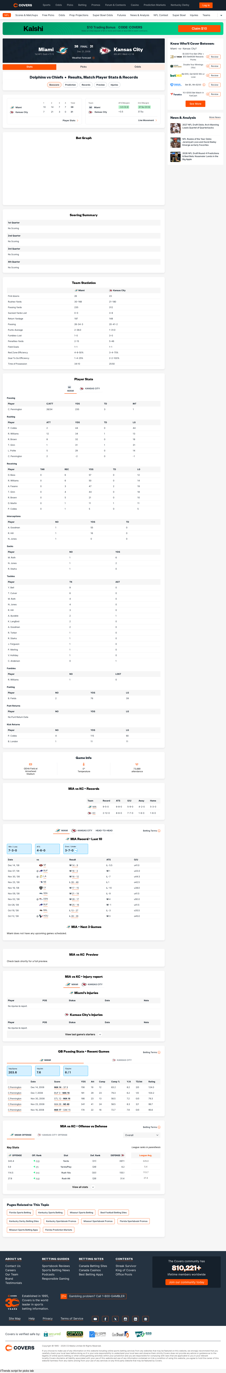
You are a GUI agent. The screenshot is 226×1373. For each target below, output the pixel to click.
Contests (124, 1259)
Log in (206, 5)
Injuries (194, 15)
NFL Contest (161, 15)
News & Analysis (139, 15)
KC (94, 813)
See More (195, 103)
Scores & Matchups (26, 15)
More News (215, 117)
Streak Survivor (126, 1266)
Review (214, 56)
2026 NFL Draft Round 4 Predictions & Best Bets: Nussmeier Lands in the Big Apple (200, 156)
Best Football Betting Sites (113, 1212)
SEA (45, 893)
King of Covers (126, 1270)
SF (44, 865)
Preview (100, 84)
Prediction (70, 84)
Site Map (15, 1318)
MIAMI (71, 984)
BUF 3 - (62, 1093)
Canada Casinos (90, 1270)
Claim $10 (199, 28)
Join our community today (186, 1282)
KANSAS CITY (92, 984)
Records (86, 84)
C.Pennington (14, 1087)
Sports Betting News (56, 1270)
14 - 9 (75, 865)
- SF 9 (61, 1087)
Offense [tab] (20, 1135)
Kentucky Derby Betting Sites (24, 1221)
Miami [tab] (70, 388)
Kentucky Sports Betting (50, 1212)
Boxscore (54, 84)
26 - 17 (75, 899)
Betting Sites (91, 1259)
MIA (94, 806)
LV (44, 887)
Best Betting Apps (91, 1274)
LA (44, 876)
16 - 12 (75, 876)
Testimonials (13, 1283)
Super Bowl (179, 15)
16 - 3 (75, 871)
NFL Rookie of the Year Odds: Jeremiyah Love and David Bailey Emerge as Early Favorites (199, 142)
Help (32, 1318)
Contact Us (12, 1266)
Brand (9, 1278)
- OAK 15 (62, 1109)
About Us (13, 1259)
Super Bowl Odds (103, 15)
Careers (10, 1270)
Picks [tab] (83, 66)
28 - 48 (74, 882)
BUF (45, 870)
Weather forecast (81, 57)
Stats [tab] (29, 66)
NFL (6, 15)
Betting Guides (55, 1259)
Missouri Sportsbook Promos (98, 1221)
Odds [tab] (138, 66)
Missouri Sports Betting (81, 1212)
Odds (62, 15)
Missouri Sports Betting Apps (23, 1229)
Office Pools (124, 1274)
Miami (46, 49)
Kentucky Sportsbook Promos (61, 1221)
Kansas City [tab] (90, 389)
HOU (45, 915)
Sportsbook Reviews (56, 1266)
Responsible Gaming (55, 1278)
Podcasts (48, 1274)
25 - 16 (75, 904)
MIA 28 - (61, 1104)
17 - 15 (75, 888)
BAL (45, 910)
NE (44, 882)
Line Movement (146, 120)
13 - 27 (74, 910)
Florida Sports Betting (20, 1212)
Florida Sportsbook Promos (133, 1221)
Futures (121, 15)
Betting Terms (151, 830)
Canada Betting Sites (93, 1266)
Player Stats (69, 120)
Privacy (48, 1318)
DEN (45, 898)
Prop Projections (78, 15)
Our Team (11, 1274)
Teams (206, 15)
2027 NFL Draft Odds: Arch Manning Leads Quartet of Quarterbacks (200, 126)
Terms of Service (72, 1318)
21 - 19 (75, 893)
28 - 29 (74, 916)
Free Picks (48, 15)
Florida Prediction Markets (58, 1229)
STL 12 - (62, 1098)
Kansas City (128, 49)
